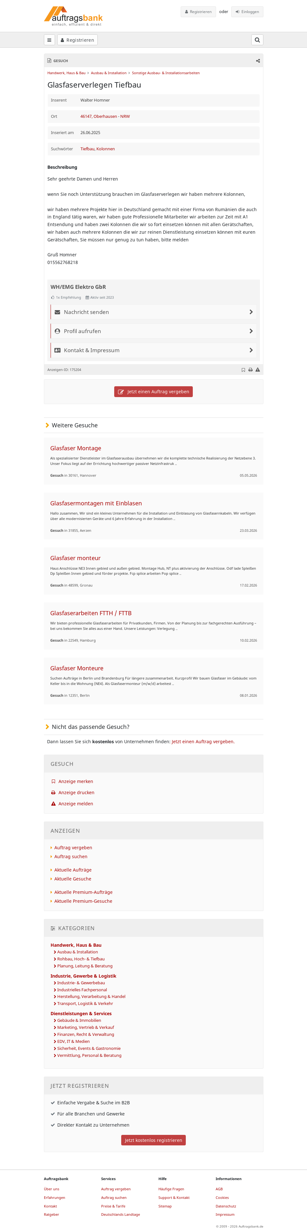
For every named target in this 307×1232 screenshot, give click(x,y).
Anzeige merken (72, 781)
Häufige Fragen (171, 1188)
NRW (125, 116)
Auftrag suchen (70, 856)
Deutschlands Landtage (120, 1214)
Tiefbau (87, 149)
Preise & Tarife (113, 1206)
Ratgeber (51, 1214)
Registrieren (198, 11)
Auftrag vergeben (73, 847)
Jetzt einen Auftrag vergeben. (203, 741)
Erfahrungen (54, 1197)
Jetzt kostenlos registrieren (153, 1140)
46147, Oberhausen (99, 116)
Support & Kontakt (174, 1197)
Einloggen (247, 11)
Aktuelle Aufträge (73, 870)
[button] (257, 61)
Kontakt (50, 1206)
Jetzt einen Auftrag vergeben (153, 391)
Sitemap (165, 1206)
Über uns (51, 1188)
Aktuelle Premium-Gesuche (83, 901)
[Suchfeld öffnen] (257, 39)
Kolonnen (105, 149)
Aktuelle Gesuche (72, 879)
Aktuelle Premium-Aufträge (83, 892)
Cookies (222, 1197)
